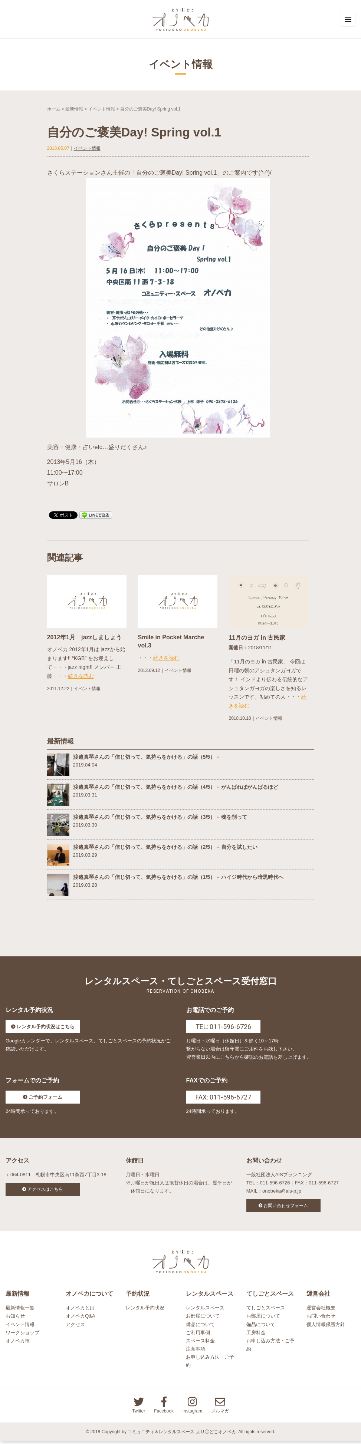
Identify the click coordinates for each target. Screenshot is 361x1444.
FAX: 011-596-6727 (223, 1098)
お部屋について (203, 1319)
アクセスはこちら (45, 1190)
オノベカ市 (18, 1343)
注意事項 (195, 1351)
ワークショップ (22, 1335)
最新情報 (74, 110)
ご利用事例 (198, 1335)
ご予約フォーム (45, 1098)
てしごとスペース (265, 1310)
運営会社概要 (320, 1310)
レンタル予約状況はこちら (46, 1028)
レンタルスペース (205, 1310)
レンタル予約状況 (145, 1310)
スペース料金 (200, 1343)
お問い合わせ (320, 1319)
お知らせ (15, 1319)
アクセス (75, 1327)
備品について (200, 1327)
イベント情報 (101, 110)
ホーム (53, 110)
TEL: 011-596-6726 (223, 1028)
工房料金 (256, 1335)
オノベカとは (80, 1310)
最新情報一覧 (20, 1310)
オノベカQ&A (80, 1319)
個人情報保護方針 (325, 1327)
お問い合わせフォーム (285, 1207)
